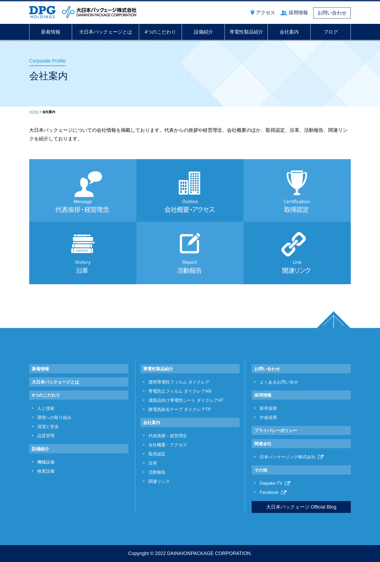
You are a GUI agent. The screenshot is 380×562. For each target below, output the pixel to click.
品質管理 (45, 435)
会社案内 (289, 32)
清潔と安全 (48, 426)
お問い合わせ (332, 13)
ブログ (330, 32)
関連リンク (159, 481)
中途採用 (268, 417)
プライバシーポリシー (275, 430)
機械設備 (45, 462)
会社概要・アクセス (167, 445)
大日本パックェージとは (105, 32)
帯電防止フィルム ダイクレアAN (179, 391)
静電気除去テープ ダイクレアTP (179, 409)
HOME (34, 112)
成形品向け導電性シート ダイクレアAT (185, 400)
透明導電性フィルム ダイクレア (179, 382)
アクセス (265, 12)
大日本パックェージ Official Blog (301, 507)
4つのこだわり (160, 32)
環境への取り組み (54, 417)
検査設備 (45, 471)
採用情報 (298, 12)
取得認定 (157, 454)
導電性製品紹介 (246, 32)
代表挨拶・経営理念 (167, 435)
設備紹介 (203, 32)
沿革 (152, 463)
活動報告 (157, 472)
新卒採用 (268, 408)
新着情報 (50, 32)
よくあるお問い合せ (279, 382)
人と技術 (45, 408)
